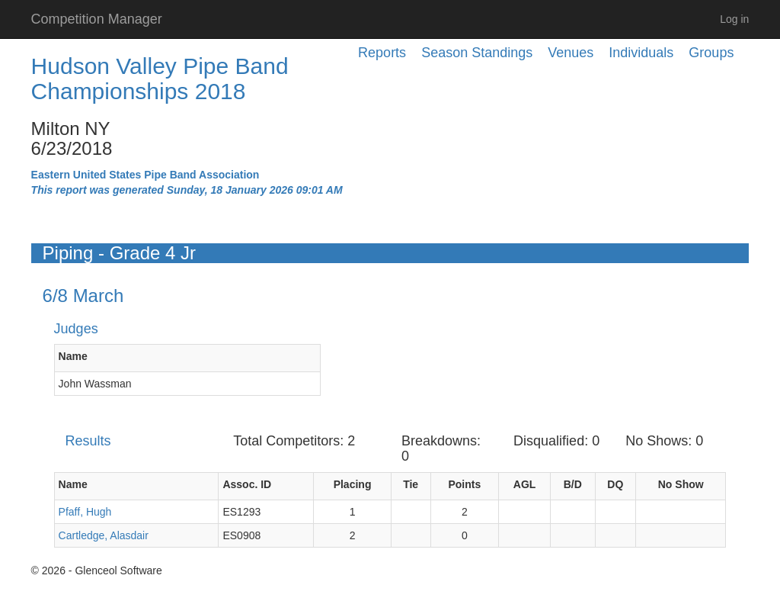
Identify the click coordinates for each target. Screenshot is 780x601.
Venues (570, 52)
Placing (353, 484)
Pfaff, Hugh (85, 512)
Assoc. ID (246, 484)
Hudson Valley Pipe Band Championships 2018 (160, 78)
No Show (681, 484)
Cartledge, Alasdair (104, 535)
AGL (524, 484)
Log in (734, 19)
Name (73, 356)
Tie (410, 484)
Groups (711, 52)
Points (464, 484)
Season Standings (476, 52)
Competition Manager (96, 19)
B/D (573, 484)
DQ (615, 484)
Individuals (641, 52)
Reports (382, 52)
